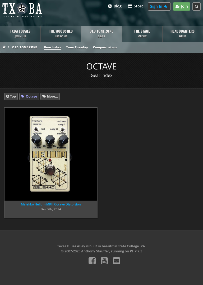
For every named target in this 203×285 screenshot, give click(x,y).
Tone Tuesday (77, 47)
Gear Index (52, 47)
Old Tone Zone (24, 47)
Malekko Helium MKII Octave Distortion (51, 204)
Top (13, 96)
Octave (31, 96)
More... (52, 96)
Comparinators (105, 47)
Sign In (159, 6)
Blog (115, 6)
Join (181, 6)
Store (136, 6)
